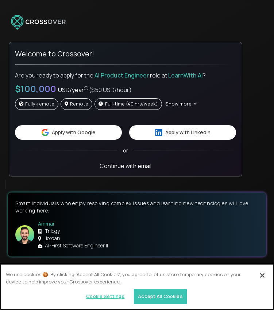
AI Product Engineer (121, 75)
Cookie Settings (105, 296)
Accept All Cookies (160, 296)
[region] (137, 287)
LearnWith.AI (185, 75)
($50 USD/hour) (110, 90)
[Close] (262, 275)
